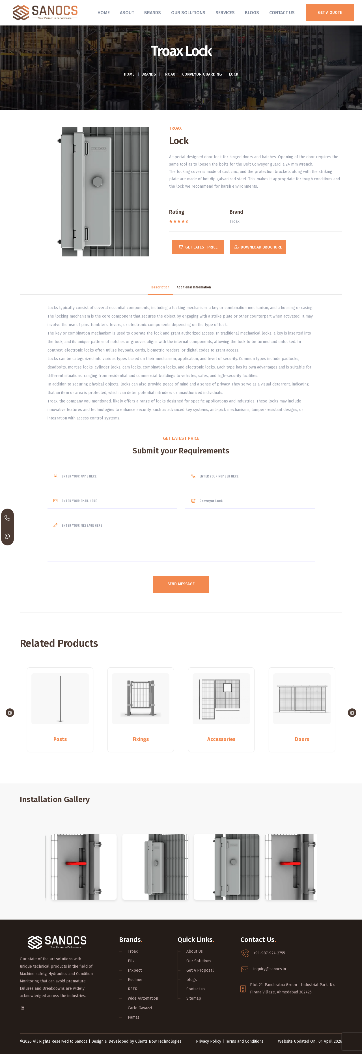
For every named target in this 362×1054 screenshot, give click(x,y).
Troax (169, 74)
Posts (60, 739)
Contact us (195, 989)
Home (104, 13)
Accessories (221, 739)
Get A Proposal (200, 970)
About (127, 13)
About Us (194, 951)
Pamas (133, 1017)
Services (225, 13)
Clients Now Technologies (158, 1041)
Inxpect (135, 970)
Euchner (135, 979)
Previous (10, 712)
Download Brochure (258, 247)
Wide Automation (143, 998)
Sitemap (193, 998)
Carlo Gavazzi (140, 1008)
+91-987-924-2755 (269, 953)
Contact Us (282, 13)
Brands (152, 13)
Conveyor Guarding (202, 74)
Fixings (141, 739)
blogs (191, 979)
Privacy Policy (208, 1041)
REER (132, 989)
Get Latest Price (197, 247)
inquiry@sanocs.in (269, 969)
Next (352, 712)
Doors (302, 739)
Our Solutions (188, 13)
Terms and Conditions (244, 1041)
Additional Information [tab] (194, 287)
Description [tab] (160, 287)
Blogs (252, 13)
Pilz (131, 961)
